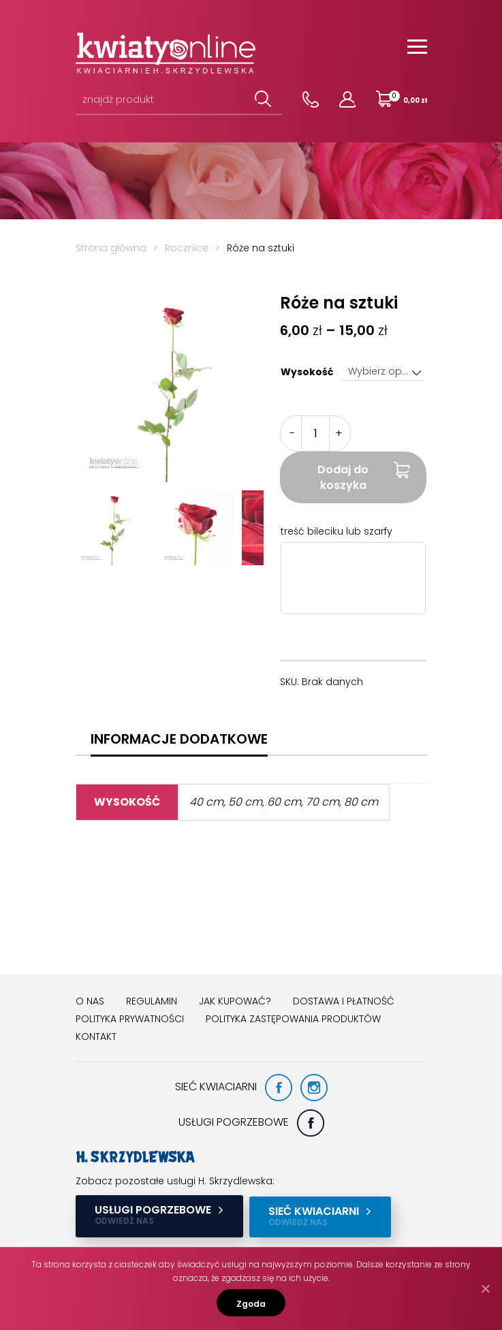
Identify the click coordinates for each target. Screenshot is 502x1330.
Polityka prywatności (130, 1019)
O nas (90, 1001)
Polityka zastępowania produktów (293, 1019)
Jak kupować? (235, 1001)
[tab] (179, 739)
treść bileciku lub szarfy (336, 531)
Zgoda (251, 1304)
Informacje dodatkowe (179, 738)
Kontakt (96, 1036)
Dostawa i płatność (343, 1001)
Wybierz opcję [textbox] (382, 371)
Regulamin (151, 1001)
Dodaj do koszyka (342, 477)
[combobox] (383, 371)
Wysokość (307, 372)
